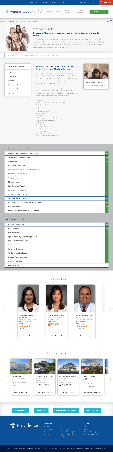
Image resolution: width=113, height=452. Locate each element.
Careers (53, 2)
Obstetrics (11, 80)
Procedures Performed (14, 55)
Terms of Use (61, 448)
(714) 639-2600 (42, 385)
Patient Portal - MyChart (68, 432)
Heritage (45, 2)
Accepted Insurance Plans (66, 410)
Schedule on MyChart (81, 12)
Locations (59, 11)
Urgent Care (47, 427)
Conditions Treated (30, 55)
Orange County (34, 2)
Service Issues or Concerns (68, 2)
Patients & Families (68, 12)
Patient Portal (92, 410)
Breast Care (11, 72)
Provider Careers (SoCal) (92, 432)
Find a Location (48, 429)
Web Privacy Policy (35, 448)
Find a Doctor (39, 12)
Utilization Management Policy (68, 435)
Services (50, 11)
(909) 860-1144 (18, 385)
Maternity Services (14, 89)
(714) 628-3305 (89, 387)
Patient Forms (20, 410)
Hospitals (46, 434)
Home (3, 21)
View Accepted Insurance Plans (96, 85)
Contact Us (84, 2)
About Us (87, 427)
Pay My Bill (41, 410)
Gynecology (12, 76)
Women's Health (17, 66)
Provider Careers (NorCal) (92, 434)
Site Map (103, 448)
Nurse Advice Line (49, 432)
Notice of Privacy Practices (49, 448)
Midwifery (11, 93)
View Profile (27, 336)
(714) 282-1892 (54, 319)
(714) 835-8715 (25, 322)
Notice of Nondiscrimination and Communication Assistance (83, 448)
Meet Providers (45, 55)
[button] (108, 379)
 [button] (110, 310)
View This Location (20, 392)
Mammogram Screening (15, 85)
